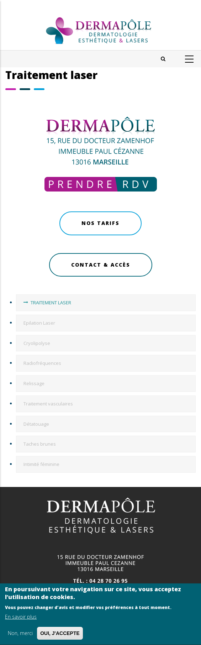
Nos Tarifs (100, 223)
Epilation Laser (39, 323)
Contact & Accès (100, 264)
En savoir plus (21, 618)
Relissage (33, 383)
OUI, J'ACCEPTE (60, 635)
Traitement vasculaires (48, 403)
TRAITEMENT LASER (51, 302)
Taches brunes (39, 444)
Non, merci (20, 634)
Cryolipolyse (36, 343)
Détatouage (36, 424)
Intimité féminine (41, 464)
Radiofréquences (42, 363)
